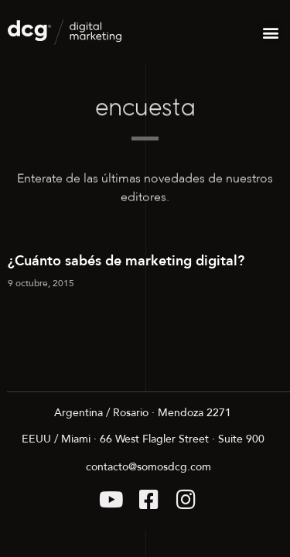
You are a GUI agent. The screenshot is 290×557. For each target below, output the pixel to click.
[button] (270, 32)
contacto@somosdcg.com (148, 466)
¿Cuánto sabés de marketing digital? (126, 261)
